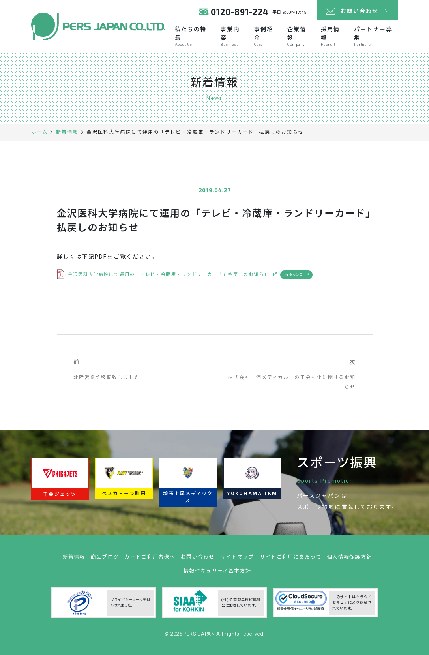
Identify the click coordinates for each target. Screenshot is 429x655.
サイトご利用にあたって (290, 559)
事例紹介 (266, 36)
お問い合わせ (198, 559)
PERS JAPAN (200, 636)
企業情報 (299, 36)
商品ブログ (105, 559)
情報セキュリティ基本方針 (217, 573)
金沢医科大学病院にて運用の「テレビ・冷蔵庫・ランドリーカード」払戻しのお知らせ (169, 274)
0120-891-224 (240, 12)
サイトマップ (237, 559)
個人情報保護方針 (349, 559)
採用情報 (333, 36)
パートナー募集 (376, 36)
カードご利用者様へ (149, 559)
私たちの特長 (193, 36)
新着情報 (74, 559)
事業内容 (233, 36)
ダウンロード (299, 274)
